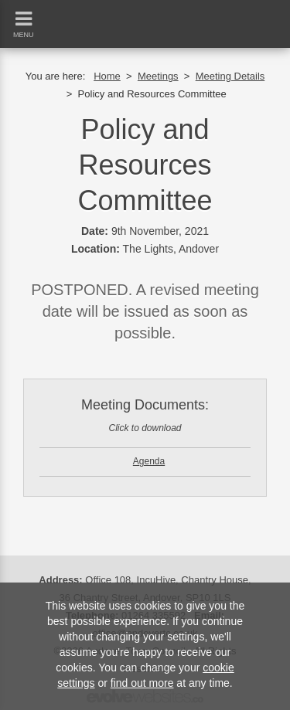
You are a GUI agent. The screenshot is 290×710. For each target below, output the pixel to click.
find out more (142, 683)
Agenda (149, 461)
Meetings (158, 76)
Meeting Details (230, 76)
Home (107, 76)
